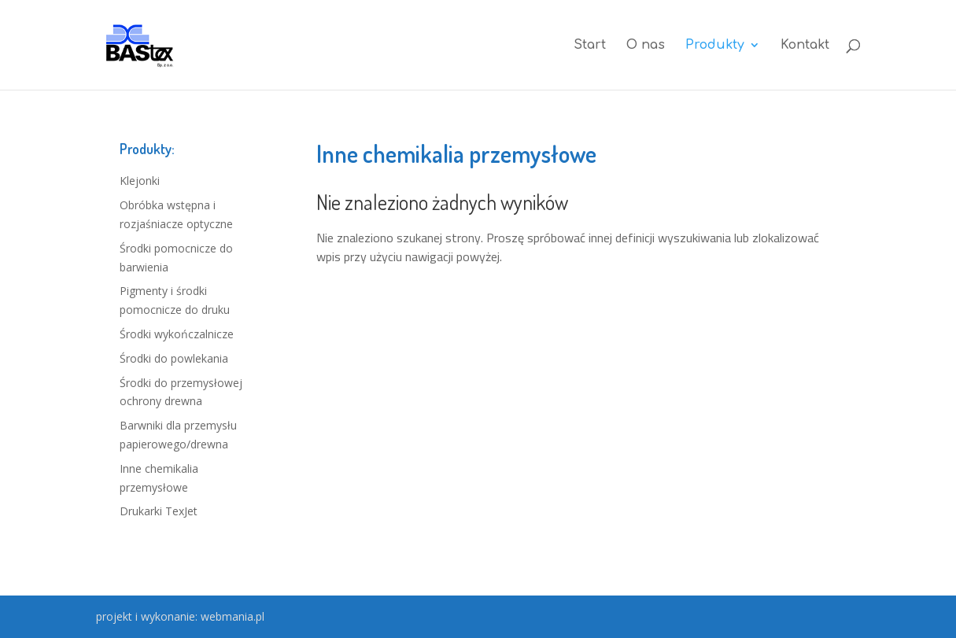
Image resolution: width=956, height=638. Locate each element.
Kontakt (805, 45)
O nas (645, 45)
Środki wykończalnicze (177, 333)
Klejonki (140, 180)
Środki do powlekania (174, 358)
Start (590, 45)
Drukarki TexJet (158, 510)
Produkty (714, 45)
